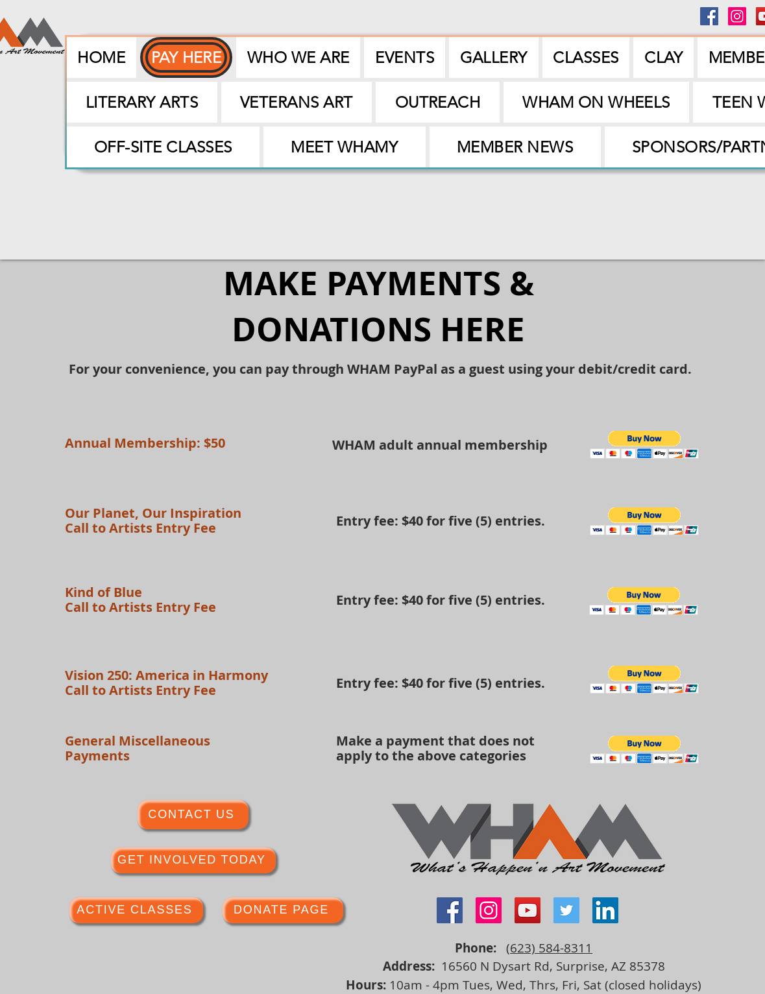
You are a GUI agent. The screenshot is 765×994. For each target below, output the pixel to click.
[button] (404, 57)
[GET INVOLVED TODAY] (193, 860)
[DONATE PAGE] (283, 910)
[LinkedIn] (605, 910)
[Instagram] (737, 16)
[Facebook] (709, 16)
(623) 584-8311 (549, 947)
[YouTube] (527, 910)
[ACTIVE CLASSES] (136, 910)
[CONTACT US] (193, 814)
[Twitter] (566, 910)
